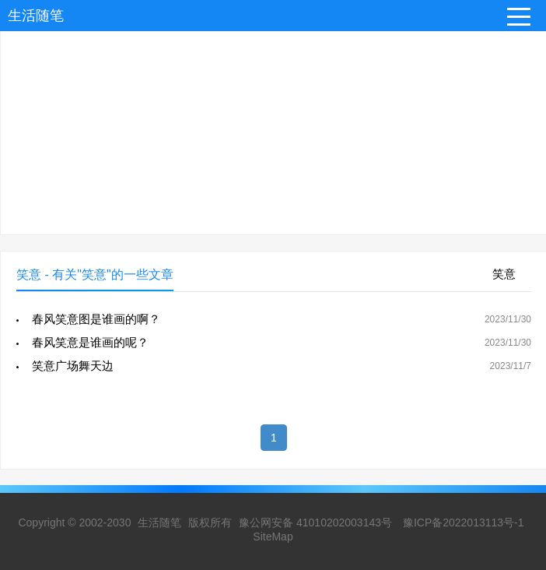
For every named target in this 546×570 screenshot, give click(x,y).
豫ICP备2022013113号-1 (463, 522)
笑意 (504, 273)
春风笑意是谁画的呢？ (90, 342)
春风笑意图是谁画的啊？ (96, 318)
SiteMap (272, 536)
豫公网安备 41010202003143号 (315, 522)
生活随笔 (36, 15)
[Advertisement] (273, 125)
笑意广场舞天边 (73, 365)
